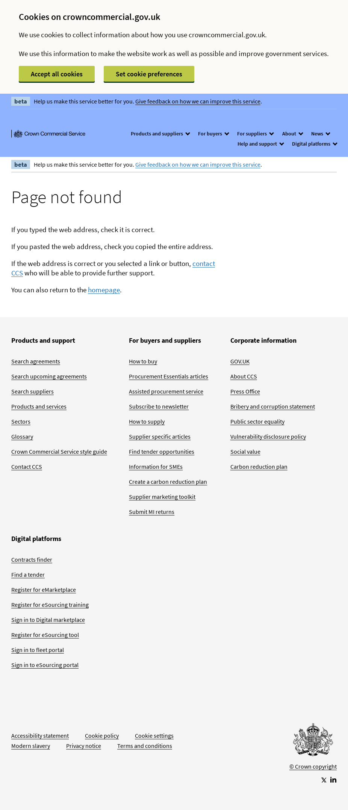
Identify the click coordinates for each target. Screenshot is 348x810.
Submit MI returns (151, 511)
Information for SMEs (156, 466)
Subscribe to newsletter (159, 406)
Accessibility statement (40, 735)
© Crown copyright (313, 766)
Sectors (20, 421)
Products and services (39, 406)
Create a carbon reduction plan (168, 481)
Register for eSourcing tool (45, 634)
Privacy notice (83, 745)
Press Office (245, 391)
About (292, 133)
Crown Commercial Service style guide (59, 451)
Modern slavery (30, 745)
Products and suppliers (160, 133)
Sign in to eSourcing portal (45, 665)
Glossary (22, 436)
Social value (245, 451)
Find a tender (28, 574)
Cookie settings (154, 735)
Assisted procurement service (166, 391)
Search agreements (35, 361)
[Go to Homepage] (313, 741)
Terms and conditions (144, 745)
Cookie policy (102, 735)
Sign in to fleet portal (37, 649)
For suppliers (255, 133)
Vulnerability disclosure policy (268, 436)
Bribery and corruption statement (272, 406)
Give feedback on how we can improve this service (197, 101)
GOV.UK (240, 361)
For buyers (213, 133)
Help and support (260, 143)
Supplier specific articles (160, 436)
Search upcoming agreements (49, 376)
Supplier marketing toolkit (162, 496)
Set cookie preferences (149, 74)
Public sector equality (257, 421)
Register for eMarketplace (43, 589)
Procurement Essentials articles (168, 376)
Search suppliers (32, 391)
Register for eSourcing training (50, 604)
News (320, 133)
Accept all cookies (57, 74)
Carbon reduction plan (258, 466)
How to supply (147, 421)
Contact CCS (26, 466)
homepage (104, 289)
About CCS (243, 376)
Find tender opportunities (161, 451)
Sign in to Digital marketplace (48, 619)
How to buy (143, 361)
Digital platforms (314, 143)
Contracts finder (31, 559)
